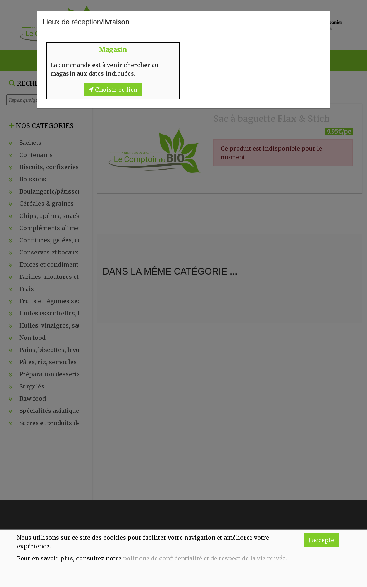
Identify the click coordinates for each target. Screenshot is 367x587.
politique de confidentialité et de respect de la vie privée (204, 558)
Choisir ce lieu (113, 89)
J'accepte (321, 540)
